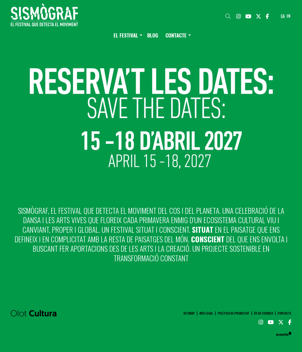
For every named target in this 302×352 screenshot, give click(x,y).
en (288, 16)
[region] (151, 117)
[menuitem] (238, 16)
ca (283, 16)
